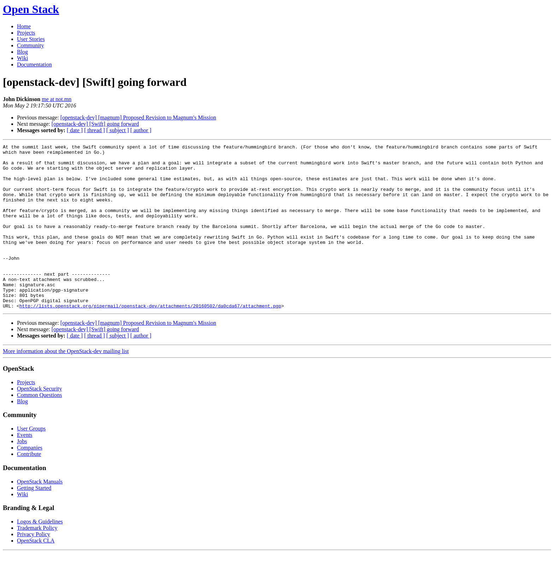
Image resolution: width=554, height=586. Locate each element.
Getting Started (34, 521)
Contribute (29, 487)
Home (24, 26)
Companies (29, 480)
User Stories (31, 39)
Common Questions (39, 428)
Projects (26, 33)
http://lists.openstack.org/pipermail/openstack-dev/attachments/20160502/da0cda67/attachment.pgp (150, 338)
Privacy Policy (33, 567)
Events (25, 468)
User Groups (31, 461)
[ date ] (75, 130)
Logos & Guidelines (40, 554)
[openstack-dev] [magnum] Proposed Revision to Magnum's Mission (138, 118)
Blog (22, 52)
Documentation (34, 64)
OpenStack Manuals (40, 514)
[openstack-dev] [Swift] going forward (95, 124)
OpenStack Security (39, 421)
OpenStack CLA (35, 573)
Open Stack (31, 9)
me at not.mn (56, 99)
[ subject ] (117, 130)
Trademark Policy (37, 561)
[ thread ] (94, 130)
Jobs (22, 474)
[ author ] (141, 130)
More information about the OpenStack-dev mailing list (66, 384)
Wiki (22, 58)
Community (30, 45)
